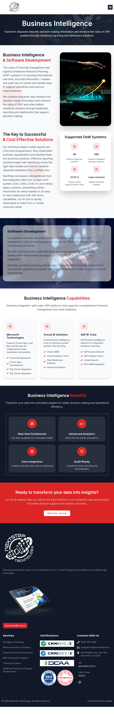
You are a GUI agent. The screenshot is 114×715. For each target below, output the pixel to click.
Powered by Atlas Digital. (100, 701)
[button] (110, 7)
